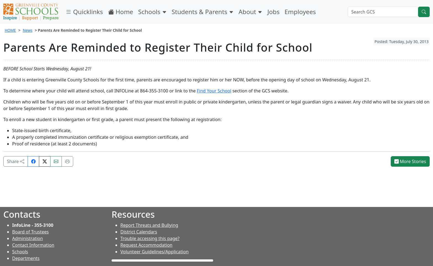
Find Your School (214, 91)
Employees (300, 11)
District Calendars (138, 232)
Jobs (273, 11)
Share (15, 161)
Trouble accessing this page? (149, 238)
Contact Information (33, 245)
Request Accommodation (146, 245)
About (250, 11)
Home (120, 11)
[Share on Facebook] (33, 161)
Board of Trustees (30, 232)
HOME (10, 30)
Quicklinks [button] (84, 11)
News (27, 30)
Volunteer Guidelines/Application (154, 252)
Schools (152, 11)
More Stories (410, 161)
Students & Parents (203, 11)
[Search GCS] (383, 12)
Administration (27, 238)
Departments (25, 258)
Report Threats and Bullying (149, 225)
